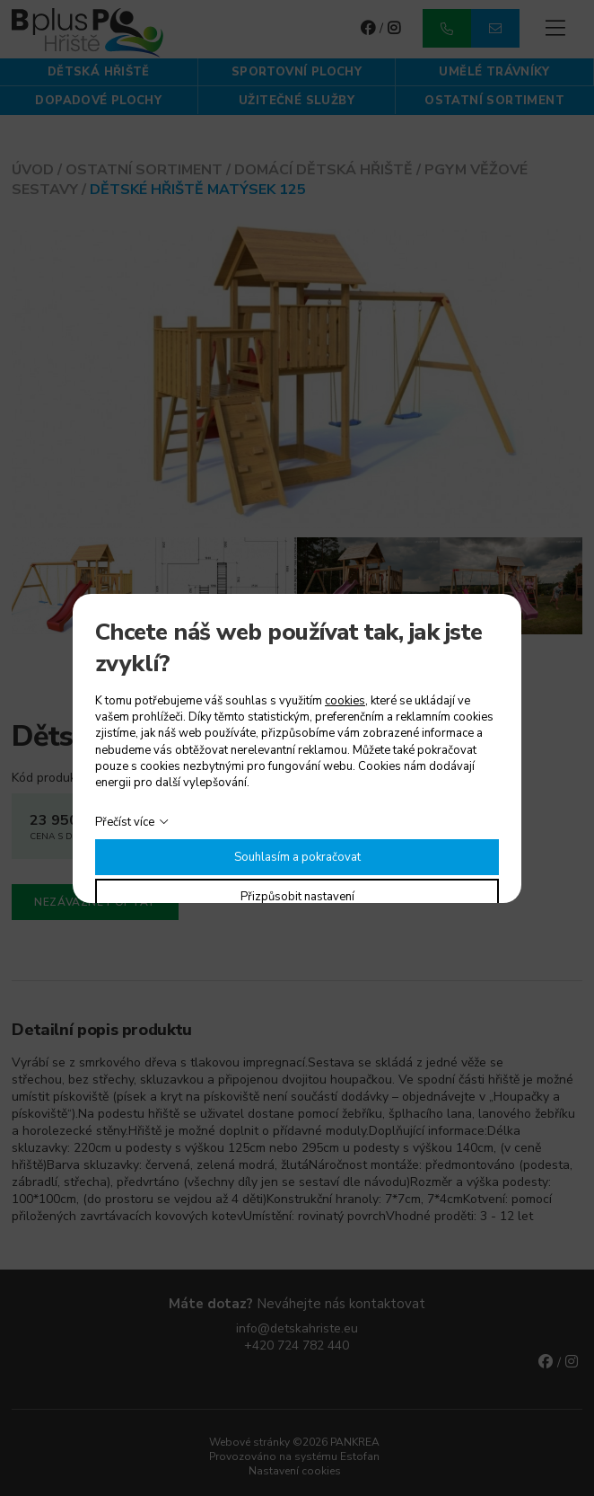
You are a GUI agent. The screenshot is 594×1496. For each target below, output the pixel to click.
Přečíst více (124, 822)
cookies (345, 701)
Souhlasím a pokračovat (297, 857)
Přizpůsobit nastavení (297, 897)
